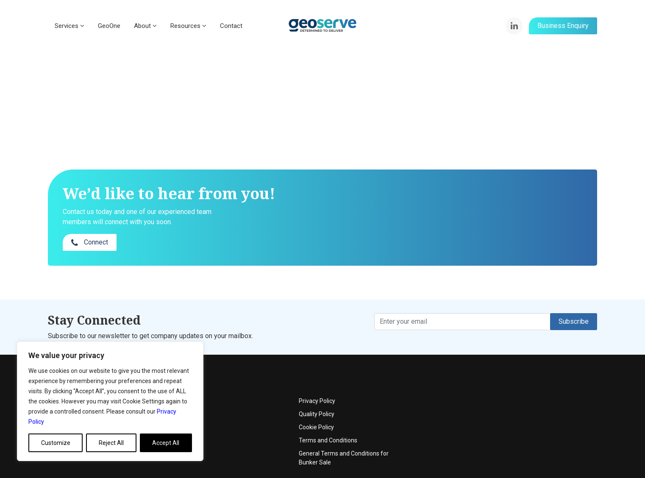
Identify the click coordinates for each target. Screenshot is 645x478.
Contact (231, 26)
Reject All (111, 442)
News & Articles (257, 407)
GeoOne (109, 26)
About (145, 26)
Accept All (165, 442)
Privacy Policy (503, 367)
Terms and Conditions (514, 407)
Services (69, 26)
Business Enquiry (563, 26)
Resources (188, 26)
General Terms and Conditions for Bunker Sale (530, 425)
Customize (55, 442)
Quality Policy (503, 381)
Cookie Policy (502, 394)
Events (245, 381)
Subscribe (574, 304)
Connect (487, 209)
